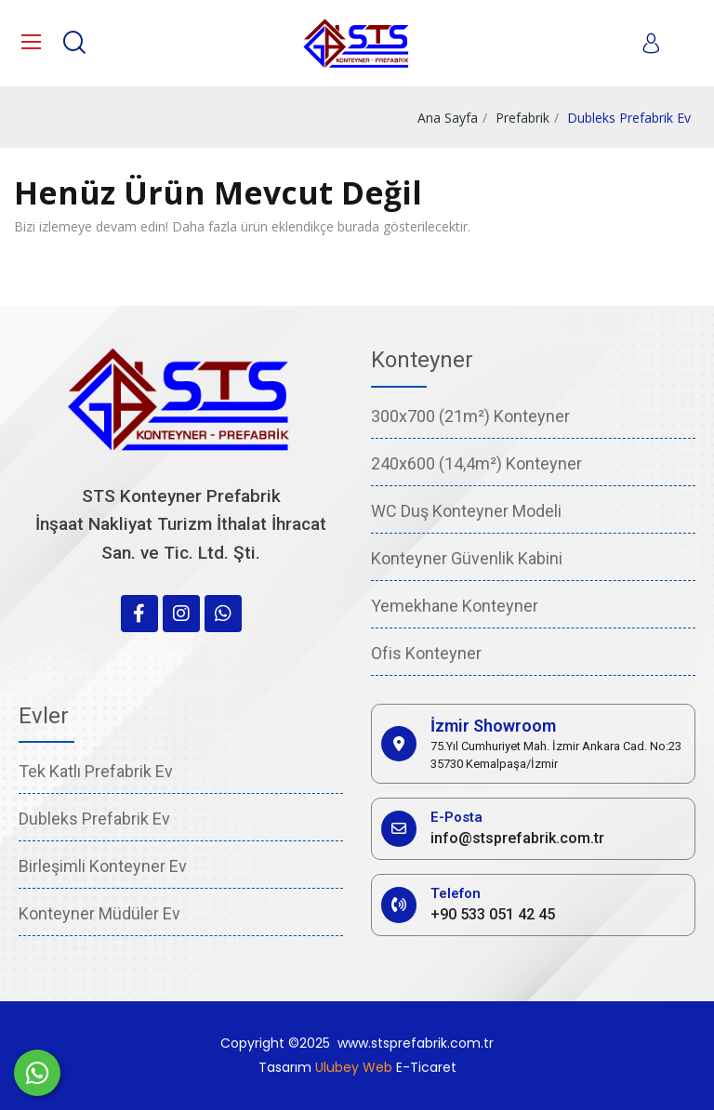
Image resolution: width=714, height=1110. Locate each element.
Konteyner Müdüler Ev (99, 913)
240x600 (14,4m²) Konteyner (476, 463)
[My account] (651, 42)
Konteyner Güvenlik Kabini (466, 558)
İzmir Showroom (493, 725)
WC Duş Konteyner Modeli (466, 511)
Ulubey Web (353, 1067)
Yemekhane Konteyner (454, 605)
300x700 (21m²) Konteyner (470, 416)
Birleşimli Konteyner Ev (103, 866)
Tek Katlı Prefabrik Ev (96, 771)
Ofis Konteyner (426, 653)
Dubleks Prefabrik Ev (94, 818)
